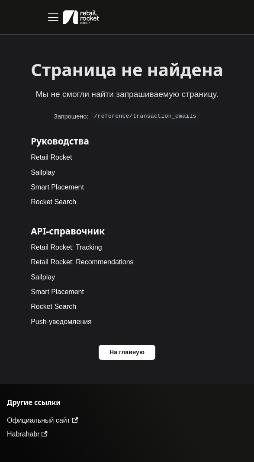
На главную (127, 352)
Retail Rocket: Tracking (66, 247)
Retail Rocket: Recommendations (82, 262)
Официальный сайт (42, 420)
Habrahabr (27, 434)
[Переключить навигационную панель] (53, 17)
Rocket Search (53, 201)
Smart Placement (57, 187)
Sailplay (43, 172)
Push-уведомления (61, 321)
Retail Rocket (51, 157)
